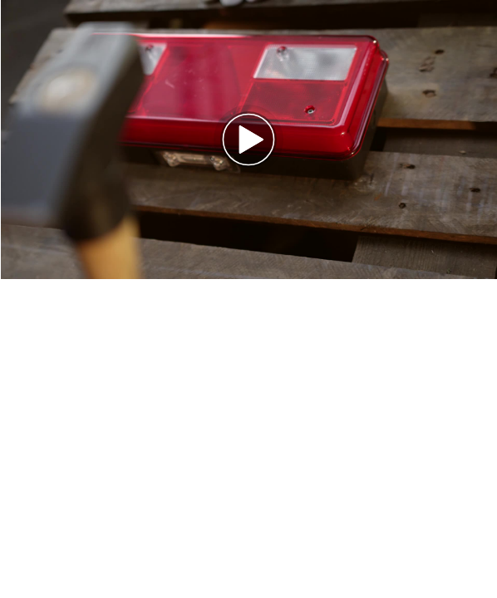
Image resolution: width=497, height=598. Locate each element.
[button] (248, 139)
